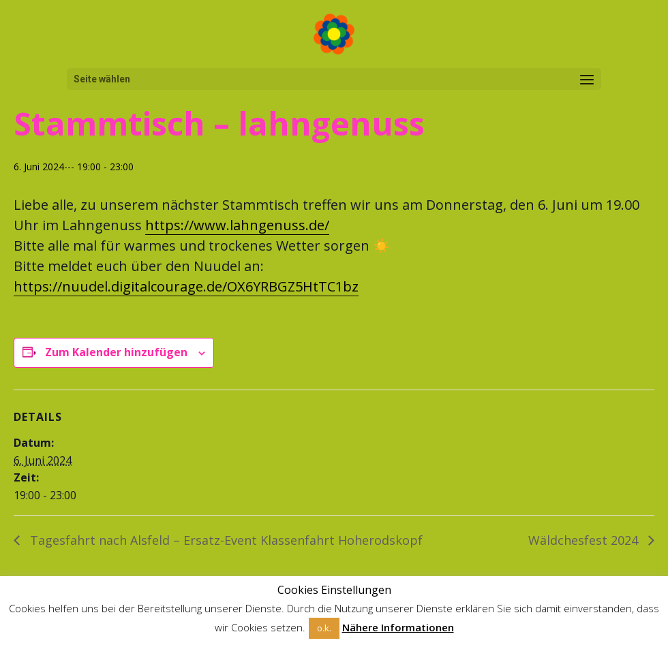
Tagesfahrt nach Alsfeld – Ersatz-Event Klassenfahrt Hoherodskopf (225, 540)
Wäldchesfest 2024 (584, 540)
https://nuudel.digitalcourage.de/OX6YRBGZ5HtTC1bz (186, 286)
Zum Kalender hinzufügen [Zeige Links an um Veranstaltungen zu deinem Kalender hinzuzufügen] (116, 352)
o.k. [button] (324, 628)
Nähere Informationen (398, 627)
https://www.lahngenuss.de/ (237, 225)
